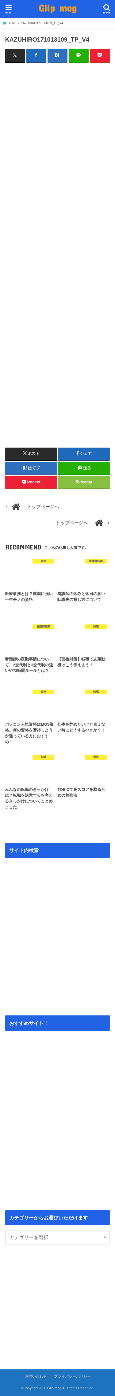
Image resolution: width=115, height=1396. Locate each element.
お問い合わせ (36, 1376)
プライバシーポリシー (72, 1376)
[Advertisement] (57, 135)
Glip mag (58, 8)
